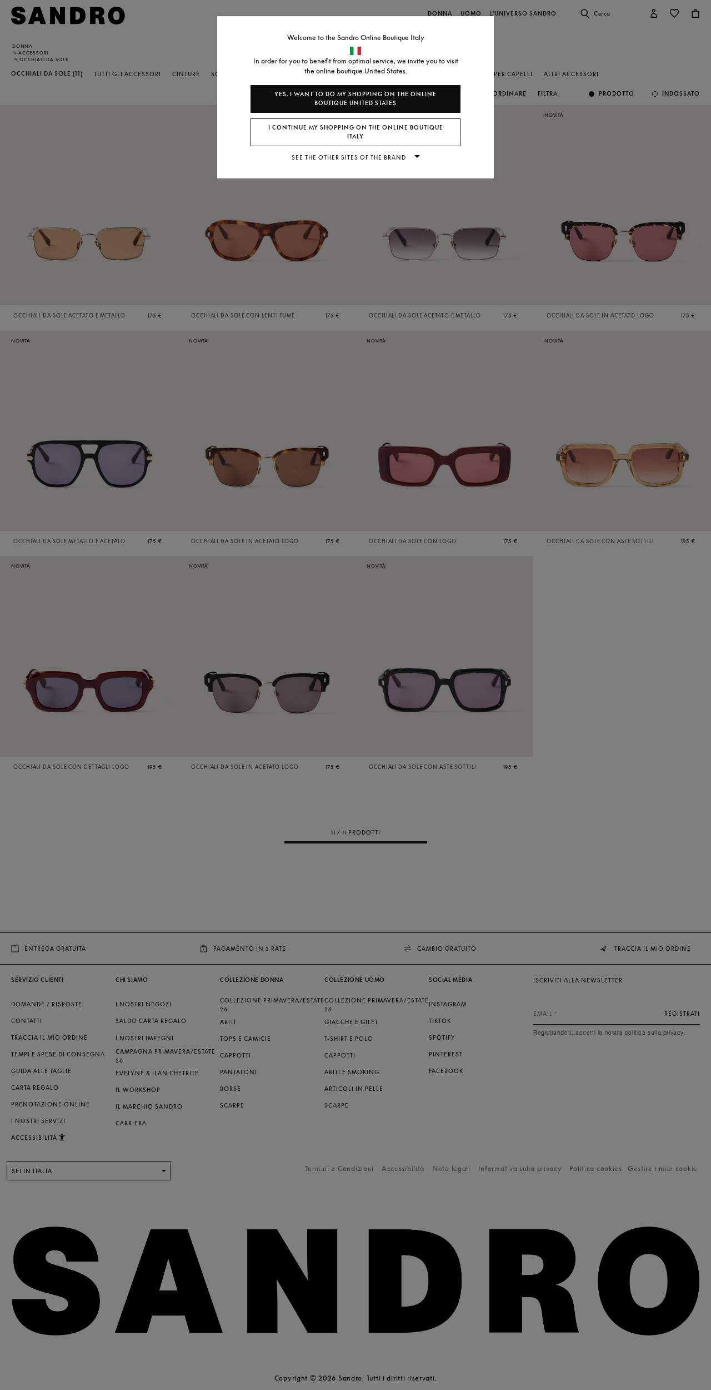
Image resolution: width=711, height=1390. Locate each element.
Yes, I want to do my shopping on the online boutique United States (355, 99)
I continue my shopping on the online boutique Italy (355, 132)
